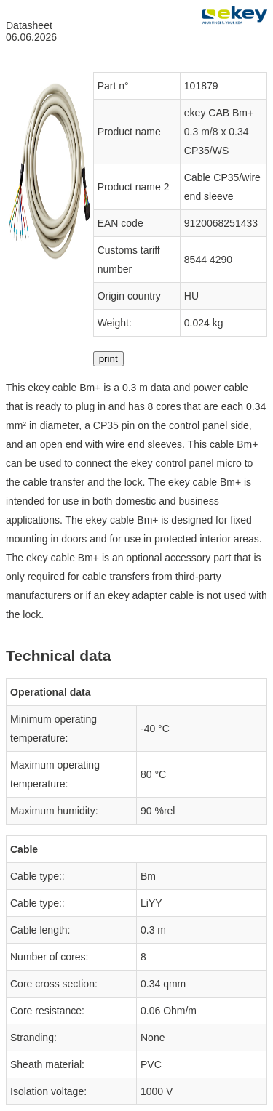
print (108, 358)
